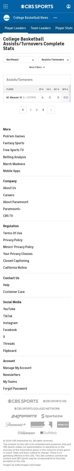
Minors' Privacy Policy (18, 247)
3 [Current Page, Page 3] (43, 109)
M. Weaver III (14, 97)
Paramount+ (12, 209)
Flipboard (9, 351)
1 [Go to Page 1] (30, 109)
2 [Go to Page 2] (36, 109)
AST (56, 89)
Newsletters (11, 375)
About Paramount (15, 202)
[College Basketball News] (31, 18)
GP (41, 89)
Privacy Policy (12, 240)
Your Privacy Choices (18, 254)
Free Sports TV (13, 150)
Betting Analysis (14, 157)
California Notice (15, 268)
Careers (8, 195)
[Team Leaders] (40, 28)
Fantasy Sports (13, 143)
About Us (9, 188)
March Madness (14, 164)
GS (49, 89)
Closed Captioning (16, 261)
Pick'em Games (14, 136)
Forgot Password (15, 389)
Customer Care (14, 292)
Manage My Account (17, 368)
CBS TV (8, 216)
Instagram (10, 323)
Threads (9, 344)
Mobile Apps (11, 171)
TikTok (7, 316)
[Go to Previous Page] (22, 109)
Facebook (10, 330)
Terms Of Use (12, 233)
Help (6, 285)
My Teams (10, 382)
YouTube (9, 309)
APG (65, 89)
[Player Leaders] (15, 28)
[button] (55, 18)
